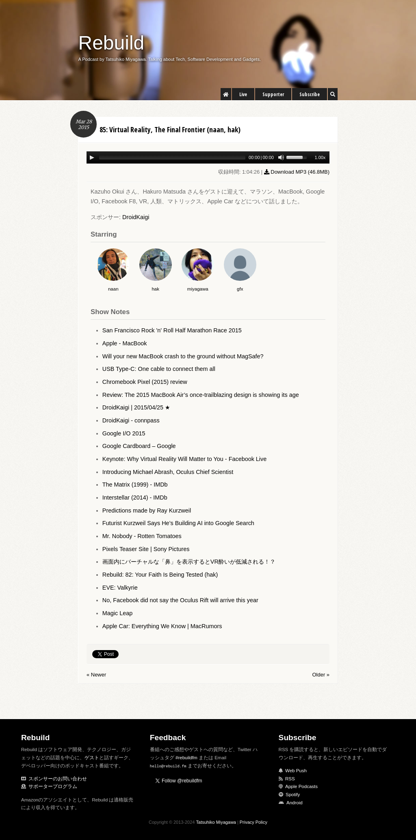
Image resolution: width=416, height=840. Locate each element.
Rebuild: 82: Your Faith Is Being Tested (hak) (160, 574)
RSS (290, 778)
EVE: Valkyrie (120, 587)
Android (294, 802)
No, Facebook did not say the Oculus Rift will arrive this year (180, 600)
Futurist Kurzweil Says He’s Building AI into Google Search (178, 523)
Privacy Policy (253, 822)
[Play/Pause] (92, 157)
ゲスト (91, 757)
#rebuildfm (186, 757)
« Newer (96, 675)
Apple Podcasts (301, 786)
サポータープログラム (52, 786)
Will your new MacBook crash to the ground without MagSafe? (183, 356)
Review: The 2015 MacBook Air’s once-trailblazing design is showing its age (200, 395)
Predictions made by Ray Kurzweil (146, 510)
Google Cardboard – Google (139, 446)
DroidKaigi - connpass (131, 420)
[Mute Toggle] (281, 157)
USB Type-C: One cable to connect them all (158, 369)
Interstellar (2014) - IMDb (134, 497)
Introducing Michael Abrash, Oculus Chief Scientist (167, 472)
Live (243, 94)
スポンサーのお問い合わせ (57, 778)
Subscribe (309, 94)
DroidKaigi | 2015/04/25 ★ (136, 407)
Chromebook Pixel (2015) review (144, 382)
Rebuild (111, 43)
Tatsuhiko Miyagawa (216, 822)
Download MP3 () (296, 172)
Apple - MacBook (124, 343)
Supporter (273, 94)
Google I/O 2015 (123, 433)
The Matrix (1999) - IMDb (135, 484)
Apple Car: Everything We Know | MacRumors (162, 626)
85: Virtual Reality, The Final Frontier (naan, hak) (170, 129)
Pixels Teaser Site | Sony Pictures (146, 549)
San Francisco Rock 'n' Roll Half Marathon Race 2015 (172, 330)
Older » (320, 675)
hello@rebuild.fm (168, 766)
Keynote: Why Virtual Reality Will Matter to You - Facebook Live (184, 459)
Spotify (293, 794)
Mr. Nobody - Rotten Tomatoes (142, 536)
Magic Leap (117, 613)
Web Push (296, 770)
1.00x (319, 157)
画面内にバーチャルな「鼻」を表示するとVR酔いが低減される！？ (188, 561)
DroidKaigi (135, 217)
